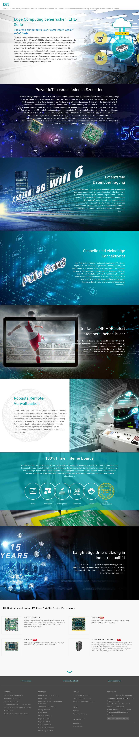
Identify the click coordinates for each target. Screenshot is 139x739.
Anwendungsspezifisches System (17, 707)
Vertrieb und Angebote (82, 701)
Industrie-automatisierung (48, 698)
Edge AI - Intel (44, 721)
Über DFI (5, 11)
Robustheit (42, 715)
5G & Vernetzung (45, 718)
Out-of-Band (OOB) (45, 727)
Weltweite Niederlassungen (83, 704)
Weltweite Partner (80, 717)
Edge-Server (9, 713)
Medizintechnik (44, 701)
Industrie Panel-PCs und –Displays (18, 710)
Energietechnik (44, 712)
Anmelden (77, 727)
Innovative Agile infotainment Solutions (50, 705)
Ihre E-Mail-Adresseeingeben (118, 721)
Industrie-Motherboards (13, 698)
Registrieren (77, 730)
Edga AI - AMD (44, 724)
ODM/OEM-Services (46, 730)
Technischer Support (81, 698)
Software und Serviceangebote (16, 716)
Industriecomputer (11, 704)
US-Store (76, 714)
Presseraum (13, 11)
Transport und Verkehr (47, 709)
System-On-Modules (12, 701)
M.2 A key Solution (45, 733)
